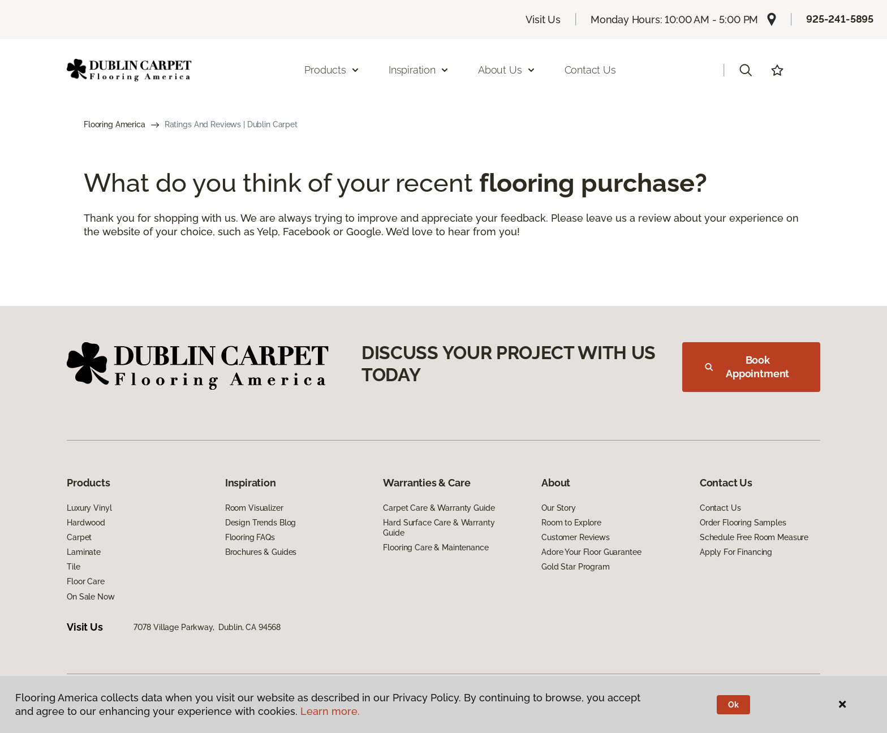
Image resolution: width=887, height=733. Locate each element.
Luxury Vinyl (89, 507)
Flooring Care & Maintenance (435, 547)
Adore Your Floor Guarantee (591, 552)
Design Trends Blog (260, 522)
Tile (73, 566)
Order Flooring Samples (743, 522)
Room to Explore (571, 522)
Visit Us (543, 19)
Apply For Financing (736, 552)
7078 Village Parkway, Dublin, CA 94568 (207, 627)
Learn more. (330, 711)
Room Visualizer (254, 507)
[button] (745, 70)
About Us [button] (507, 70)
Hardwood (86, 522)
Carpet (79, 537)
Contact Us (590, 70)
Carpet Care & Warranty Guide (438, 507)
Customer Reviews (575, 537)
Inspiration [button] (419, 70)
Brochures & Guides (260, 552)
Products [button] (332, 70)
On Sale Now (90, 596)
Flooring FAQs (250, 537)
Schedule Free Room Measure (754, 537)
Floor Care (86, 581)
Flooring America (114, 124)
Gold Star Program (575, 566)
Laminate (84, 552)
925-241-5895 (839, 19)
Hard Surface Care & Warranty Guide (438, 527)
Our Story (558, 507)
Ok (733, 704)
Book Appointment (747, 367)
